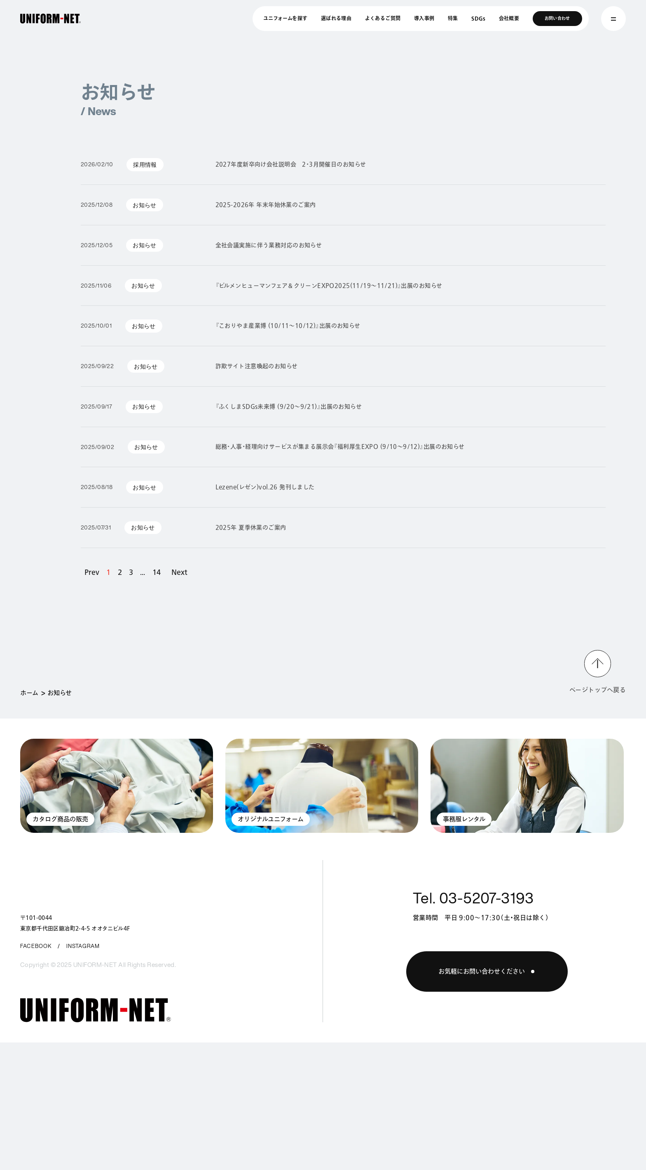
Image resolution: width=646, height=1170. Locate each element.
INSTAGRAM (83, 946)
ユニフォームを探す (285, 18)
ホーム (29, 693)
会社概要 (509, 18)
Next (179, 572)
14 (156, 572)
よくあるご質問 (383, 18)
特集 (453, 18)
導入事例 (424, 18)
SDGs (478, 18)
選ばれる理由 (336, 18)
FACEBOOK (36, 946)
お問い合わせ (557, 18)
